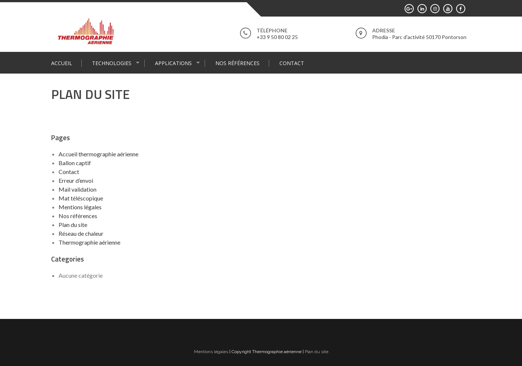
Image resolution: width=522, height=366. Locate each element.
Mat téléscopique (81, 198)
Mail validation (77, 189)
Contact (291, 63)
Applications (173, 63)
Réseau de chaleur (81, 233)
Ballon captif (75, 162)
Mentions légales (80, 206)
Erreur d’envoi (76, 180)
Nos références (237, 63)
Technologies (111, 63)
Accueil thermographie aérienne (98, 153)
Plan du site (73, 224)
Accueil (61, 63)
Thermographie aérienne (89, 242)
